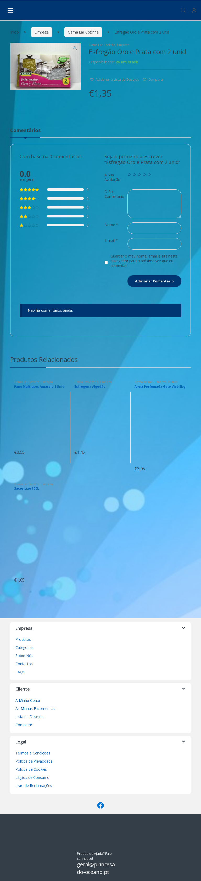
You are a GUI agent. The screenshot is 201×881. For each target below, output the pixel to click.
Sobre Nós (24, 655)
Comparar (156, 79)
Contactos (24, 663)
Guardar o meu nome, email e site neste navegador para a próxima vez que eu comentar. (144, 261)
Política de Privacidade (34, 761)
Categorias (24, 647)
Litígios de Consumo (32, 777)
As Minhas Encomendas (35, 708)
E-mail (111, 240)
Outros (172, 382)
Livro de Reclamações (33, 785)
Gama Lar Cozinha (83, 32)
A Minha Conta (27, 700)
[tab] (25, 132)
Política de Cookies (31, 769)
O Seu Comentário (114, 194)
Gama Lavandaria (86, 382)
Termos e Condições (32, 753)
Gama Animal (144, 382)
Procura (183, 10)
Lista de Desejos (29, 716)
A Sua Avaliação (112, 177)
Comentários (25, 130)
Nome (111, 224)
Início (14, 32)
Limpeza (42, 32)
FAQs (19, 671)
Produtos (23, 639)
